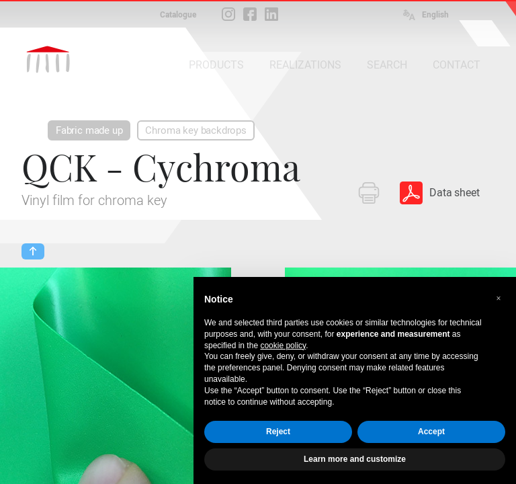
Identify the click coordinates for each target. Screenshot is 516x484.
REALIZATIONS (305, 64)
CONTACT (456, 64)
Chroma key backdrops (195, 130)
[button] (498, 298)
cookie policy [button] (283, 345)
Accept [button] (431, 431)
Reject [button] (278, 431)
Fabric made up (89, 130)
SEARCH (387, 64)
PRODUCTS (216, 64)
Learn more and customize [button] (355, 459)
